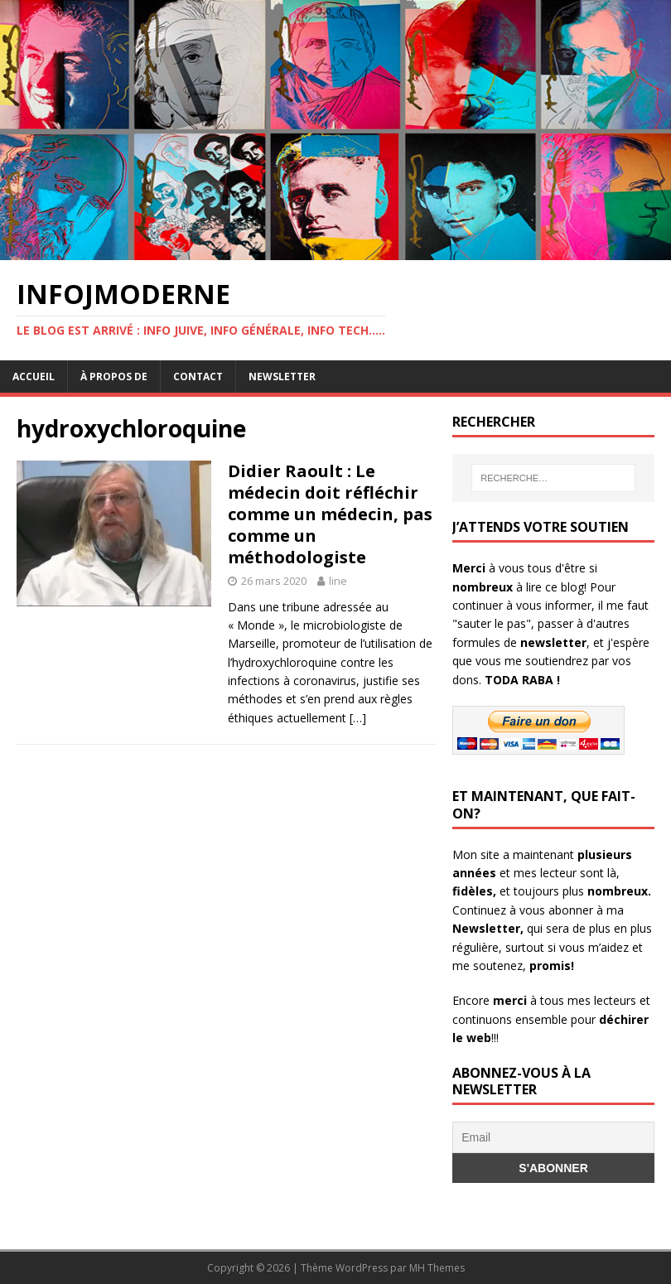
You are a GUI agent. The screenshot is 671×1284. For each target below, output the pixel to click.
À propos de (113, 376)
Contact (198, 376)
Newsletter (282, 376)
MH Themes (437, 1268)
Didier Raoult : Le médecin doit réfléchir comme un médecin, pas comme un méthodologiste (330, 514)
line (338, 580)
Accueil (33, 376)
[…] (358, 718)
